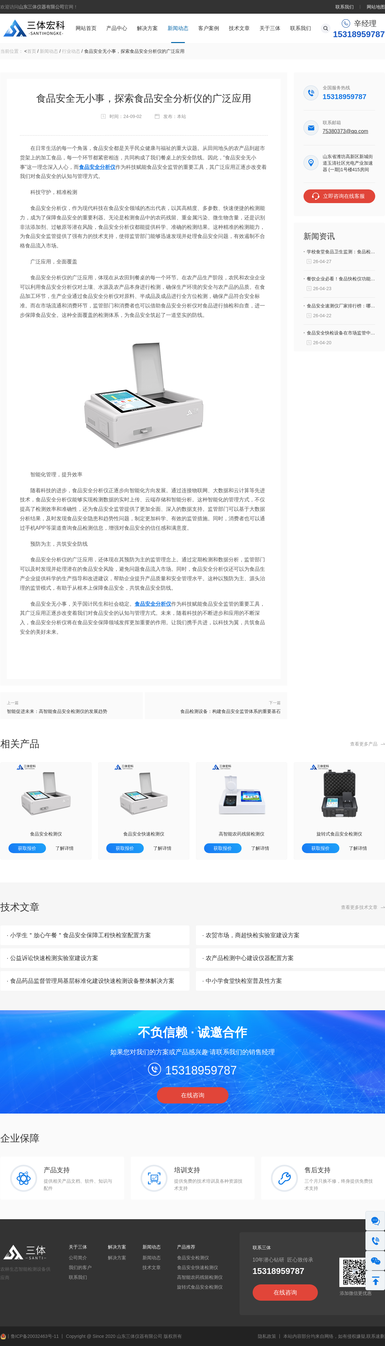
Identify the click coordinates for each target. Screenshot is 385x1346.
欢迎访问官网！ (39, 6)
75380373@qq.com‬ (345, 131)
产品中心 (116, 28)
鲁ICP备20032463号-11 (35, 1336)
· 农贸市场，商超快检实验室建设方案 (251, 935)
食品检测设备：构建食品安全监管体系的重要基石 (230, 711)
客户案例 (208, 28)
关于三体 (269, 28)
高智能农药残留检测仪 (241, 833)
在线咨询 (192, 1095)
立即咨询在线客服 (344, 196)
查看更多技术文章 (359, 907)
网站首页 (86, 28)
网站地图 (376, 6)
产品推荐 (186, 1247)
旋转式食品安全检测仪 (339, 833)
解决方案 (147, 28)
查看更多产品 (364, 744)
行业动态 (71, 51)
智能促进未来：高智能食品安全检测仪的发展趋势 (57, 711)
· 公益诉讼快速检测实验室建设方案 (52, 958)
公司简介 (78, 1257)
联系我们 (344, 6)
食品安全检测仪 (46, 833)
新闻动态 (178, 28)
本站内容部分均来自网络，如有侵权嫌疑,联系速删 (334, 1336)
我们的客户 (80, 1267)
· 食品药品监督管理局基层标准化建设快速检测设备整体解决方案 (90, 981)
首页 (31, 51)
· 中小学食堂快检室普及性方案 (242, 981)
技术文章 (239, 28)
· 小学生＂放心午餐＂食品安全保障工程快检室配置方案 (79, 935)
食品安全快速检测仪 (143, 833)
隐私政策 (267, 1336)
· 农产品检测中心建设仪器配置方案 (248, 958)
